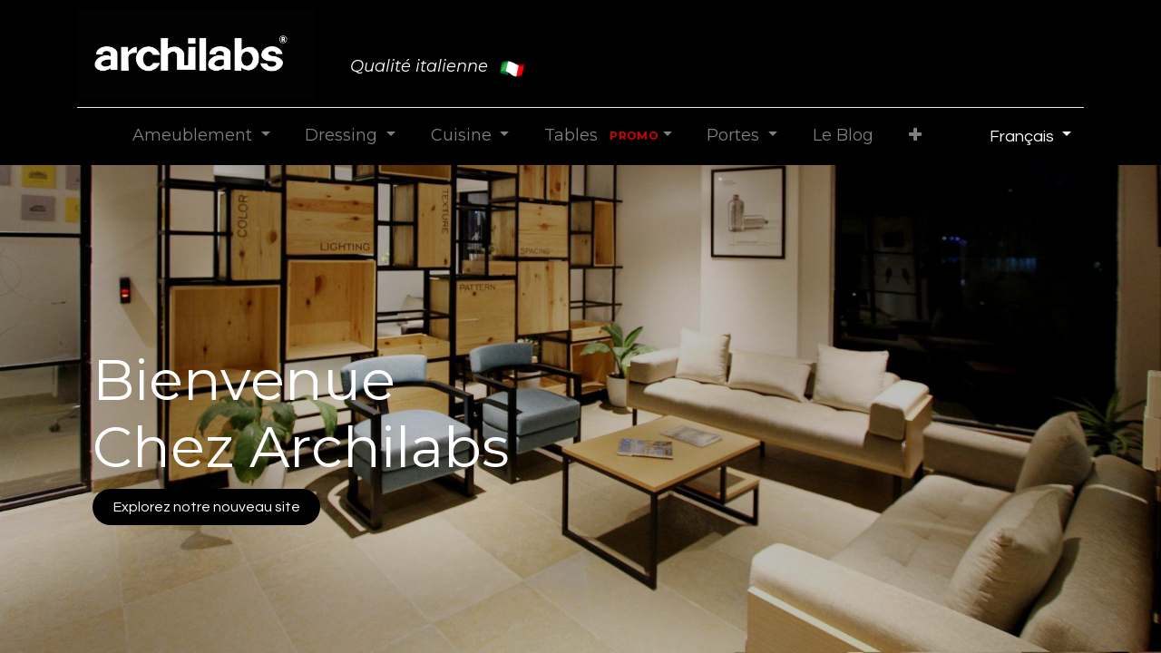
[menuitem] (843, 135)
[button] (915, 135)
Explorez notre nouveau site (206, 507)
